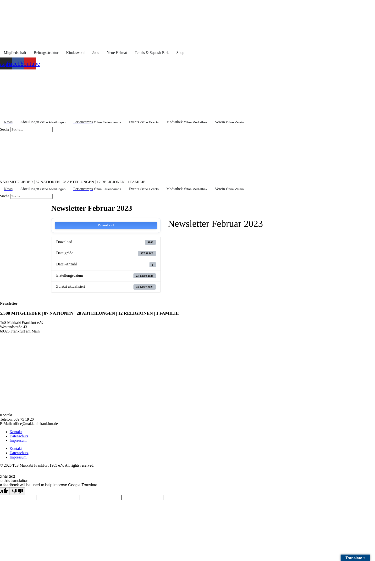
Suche (4, 129)
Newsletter (8, 303)
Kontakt (16, 432)
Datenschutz (19, 436)
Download (106, 225)
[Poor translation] (17, 491)
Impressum (18, 440)
